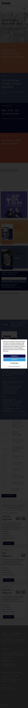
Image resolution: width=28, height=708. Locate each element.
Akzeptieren (14, 356)
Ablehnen (14, 359)
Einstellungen (14, 363)
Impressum (10, 366)
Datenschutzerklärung (16, 366)
